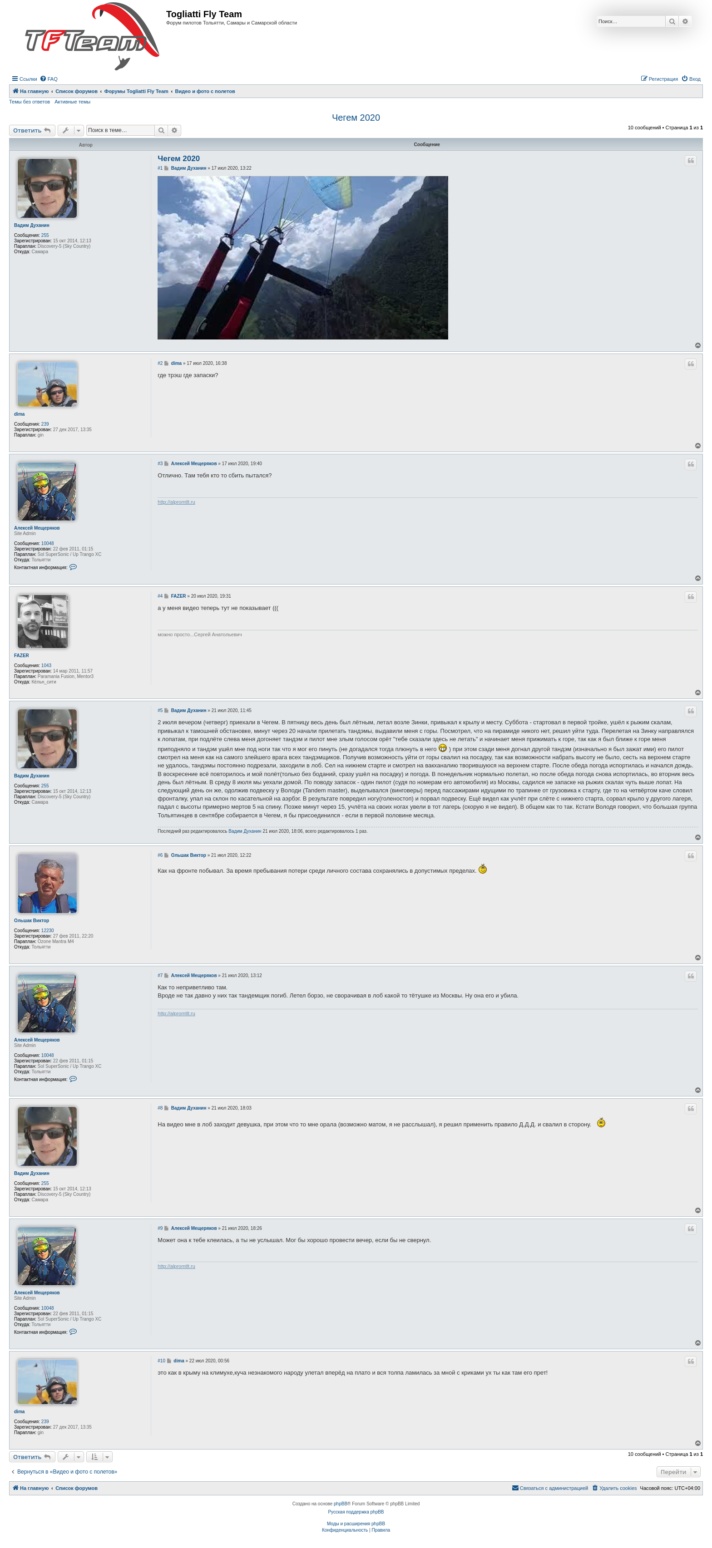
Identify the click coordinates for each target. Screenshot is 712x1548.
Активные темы (72, 101)
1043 (46, 665)
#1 (160, 168)
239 (45, 424)
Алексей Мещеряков (37, 528)
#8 (160, 1108)
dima (19, 414)
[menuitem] (49, 79)
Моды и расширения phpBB (356, 1523)
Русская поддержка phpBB (356, 1511)
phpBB (340, 1503)
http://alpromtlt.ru (176, 502)
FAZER (21, 655)
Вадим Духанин (31, 225)
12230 (47, 930)
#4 (160, 596)
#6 (160, 855)
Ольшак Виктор (31, 920)
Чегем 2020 (356, 118)
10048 (47, 543)
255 (45, 235)
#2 (160, 363)
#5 (160, 710)
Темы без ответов (29, 101)
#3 (160, 463)
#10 (161, 1360)
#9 (160, 1228)
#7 (160, 975)
